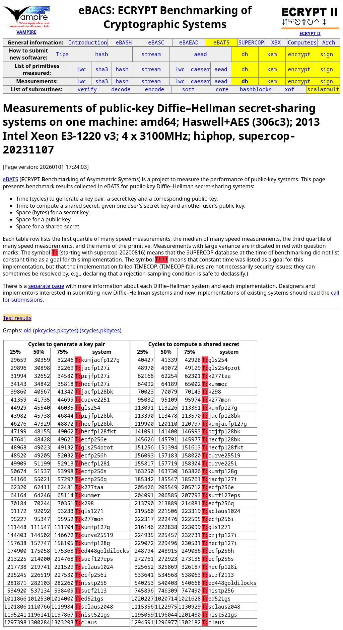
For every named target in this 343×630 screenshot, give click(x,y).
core (222, 89)
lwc (81, 69)
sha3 (101, 69)
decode (121, 89)
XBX (276, 42)
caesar (200, 69)
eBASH (124, 42)
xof (289, 89)
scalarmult (323, 89)
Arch (328, 42)
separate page (46, 286)
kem (272, 54)
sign (326, 54)
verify (87, 89)
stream (151, 54)
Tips (62, 54)
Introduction (87, 42)
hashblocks (256, 89)
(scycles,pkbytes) (100, 330)
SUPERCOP (251, 42)
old (28, 330)
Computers (302, 42)
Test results (17, 318)
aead (200, 54)
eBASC (156, 42)
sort (188, 89)
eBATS (221, 42)
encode (154, 89)
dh (245, 54)
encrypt (299, 54)
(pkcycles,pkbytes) (55, 330)
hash (101, 54)
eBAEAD (189, 42)
